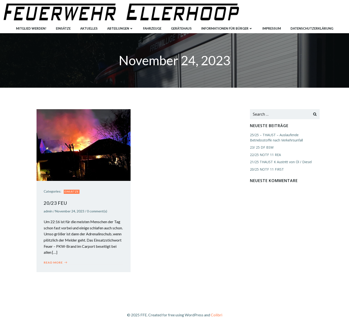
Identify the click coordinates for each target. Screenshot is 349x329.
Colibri (216, 315)
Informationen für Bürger (227, 28)
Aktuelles (89, 28)
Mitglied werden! (31, 28)
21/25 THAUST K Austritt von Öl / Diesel (281, 162)
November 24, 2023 (69, 211)
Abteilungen (120, 28)
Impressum (271, 28)
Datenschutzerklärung (312, 28)
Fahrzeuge (152, 28)
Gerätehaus (181, 28)
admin (48, 211)
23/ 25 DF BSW (262, 147)
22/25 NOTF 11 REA (265, 154)
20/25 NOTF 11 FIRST (267, 169)
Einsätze (63, 28)
